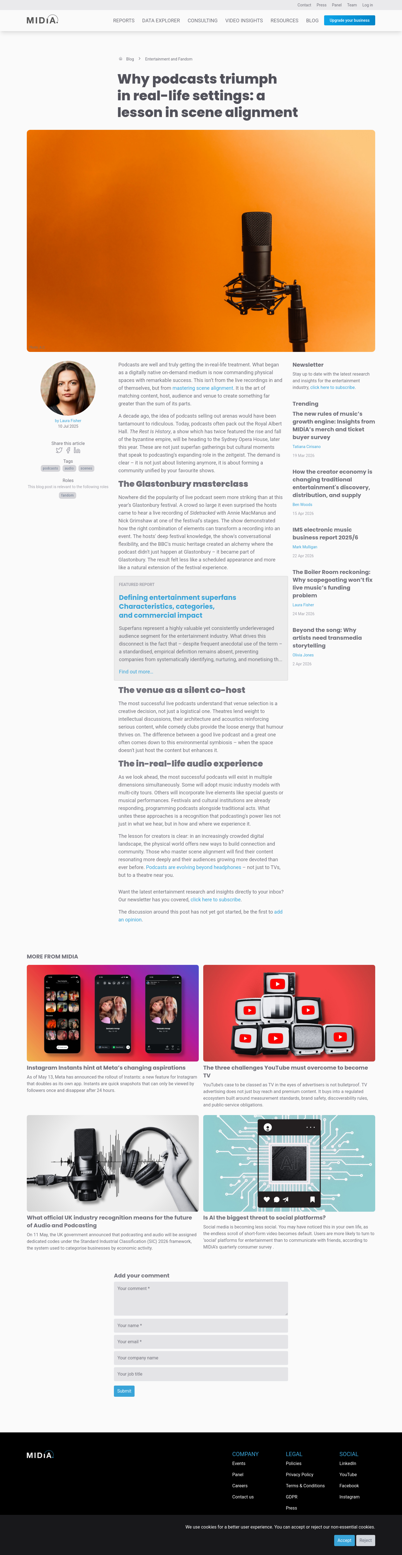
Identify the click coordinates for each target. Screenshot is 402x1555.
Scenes (86, 468)
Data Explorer (161, 20)
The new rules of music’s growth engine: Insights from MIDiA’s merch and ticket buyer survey (334, 425)
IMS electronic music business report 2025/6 (325, 533)
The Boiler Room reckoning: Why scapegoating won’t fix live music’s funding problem (332, 583)
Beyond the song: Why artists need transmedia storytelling (327, 637)
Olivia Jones (303, 655)
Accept (344, 1540)
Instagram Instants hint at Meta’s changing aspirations (106, 1068)
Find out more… (136, 672)
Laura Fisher (303, 605)
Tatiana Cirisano (307, 446)
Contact (304, 5)
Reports (124, 20)
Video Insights (244, 20)
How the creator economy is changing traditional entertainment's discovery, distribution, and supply (332, 483)
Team (352, 5)
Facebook (349, 1485)
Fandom (67, 495)
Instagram (349, 1497)
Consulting (202, 20)
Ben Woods (302, 504)
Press (321, 5)
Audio (69, 468)
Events (238, 1463)
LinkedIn (347, 1463)
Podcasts (50, 468)
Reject (366, 1540)
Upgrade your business (350, 20)
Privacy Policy (300, 1474)
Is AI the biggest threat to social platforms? (264, 1217)
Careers (240, 1485)
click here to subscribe (216, 899)
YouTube (348, 1474)
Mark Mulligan (305, 547)
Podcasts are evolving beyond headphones (193, 867)
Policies (294, 1463)
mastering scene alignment (203, 388)
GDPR (291, 1497)
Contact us (243, 1497)
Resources (284, 20)
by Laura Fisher (68, 420)
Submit (124, 1391)
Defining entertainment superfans (177, 606)
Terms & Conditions (305, 1485)
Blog (312, 20)
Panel (337, 5)
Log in (367, 5)
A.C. (43, 347)
